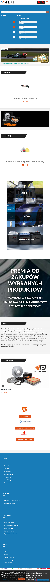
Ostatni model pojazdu (10, 560)
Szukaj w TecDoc (9, 557)
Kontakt (6, 466)
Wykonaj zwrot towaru (10, 534)
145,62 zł (22, 101)
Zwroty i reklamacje (9, 531)
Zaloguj (6, 551)
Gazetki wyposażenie (10, 480)
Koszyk (6, 554)
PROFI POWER (6, 389)
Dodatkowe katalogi (9, 503)
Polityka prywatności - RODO (12, 525)
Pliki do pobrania (8, 528)
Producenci (7, 471)
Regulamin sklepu (9, 522)
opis (20, 15)
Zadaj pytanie (8, 562)
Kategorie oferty (8, 474)
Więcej (5, 392)
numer (4, 15)
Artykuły (6, 468)
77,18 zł (22, 165)
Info (23, 579)
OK (19, 579)
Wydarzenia (7, 477)
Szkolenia (7, 483)
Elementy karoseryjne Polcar (12, 500)
